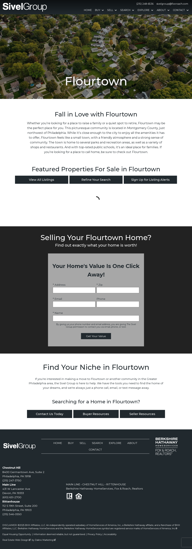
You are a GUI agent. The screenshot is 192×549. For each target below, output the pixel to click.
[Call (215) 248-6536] (144, 4)
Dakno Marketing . (45, 540)
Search (97, 443)
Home (88, 10)
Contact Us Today (49, 414)
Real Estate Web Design (16, 540)
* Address (59, 284)
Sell (83, 443)
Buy (71, 443)
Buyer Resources (96, 414)
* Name (58, 312)
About (132, 443)
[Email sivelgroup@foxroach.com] (171, 4)
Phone (101, 298)
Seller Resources (142, 414)
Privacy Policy (94, 534)
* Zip (100, 284)
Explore (115, 443)
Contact (95, 449)
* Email (57, 298)
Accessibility (110, 534)
